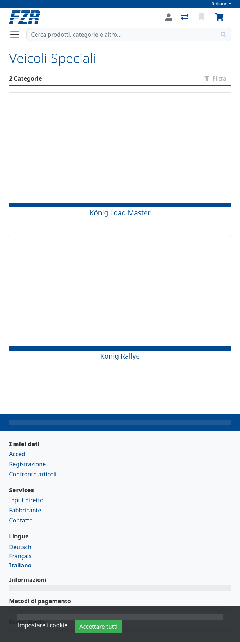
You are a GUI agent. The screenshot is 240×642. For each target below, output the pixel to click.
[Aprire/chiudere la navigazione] (17, 34)
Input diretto (26, 500)
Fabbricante (25, 510)
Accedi (18, 454)
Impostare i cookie (42, 625)
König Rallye (120, 356)
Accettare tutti (98, 626)
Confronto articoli (33, 474)
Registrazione (27, 464)
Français (20, 556)
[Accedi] (169, 17)
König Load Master (119, 212)
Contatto (21, 520)
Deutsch (20, 547)
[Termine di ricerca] (121, 34)
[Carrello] (220, 17)
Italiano (220, 4)
